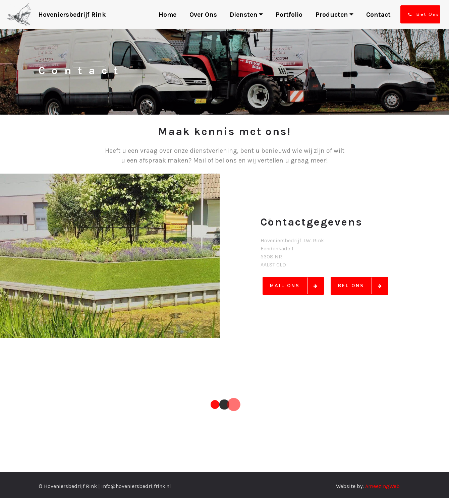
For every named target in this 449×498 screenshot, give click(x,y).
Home (167, 14)
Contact (378, 14)
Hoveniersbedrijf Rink (73, 14)
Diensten (244, 14)
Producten (332, 14)
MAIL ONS (296, 285)
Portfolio (289, 14)
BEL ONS (363, 285)
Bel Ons (424, 14)
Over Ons (203, 14)
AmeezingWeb (382, 486)
